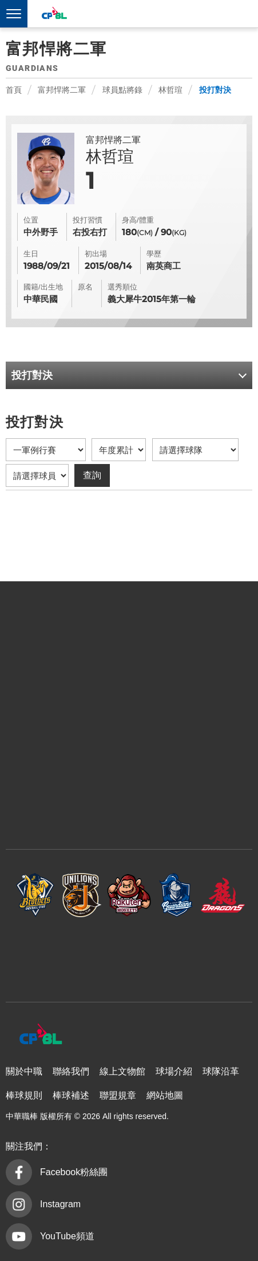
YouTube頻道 (67, 1236)
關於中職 (24, 1071)
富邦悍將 (176, 895)
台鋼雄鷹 (129, 954)
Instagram (60, 1204)
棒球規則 (24, 1095)
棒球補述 (71, 1095)
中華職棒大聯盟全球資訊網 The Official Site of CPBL (54, 15)
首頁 (14, 89)
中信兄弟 (35, 895)
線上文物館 (122, 1071)
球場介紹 (174, 1071)
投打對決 (215, 89)
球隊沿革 (221, 1071)
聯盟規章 (118, 1095)
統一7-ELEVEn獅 (82, 895)
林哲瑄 (170, 89)
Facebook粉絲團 (74, 1172)
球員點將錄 (122, 89)
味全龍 (223, 895)
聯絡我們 (71, 1071)
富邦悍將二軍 (62, 89)
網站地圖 (164, 1095)
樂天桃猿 (129, 895)
